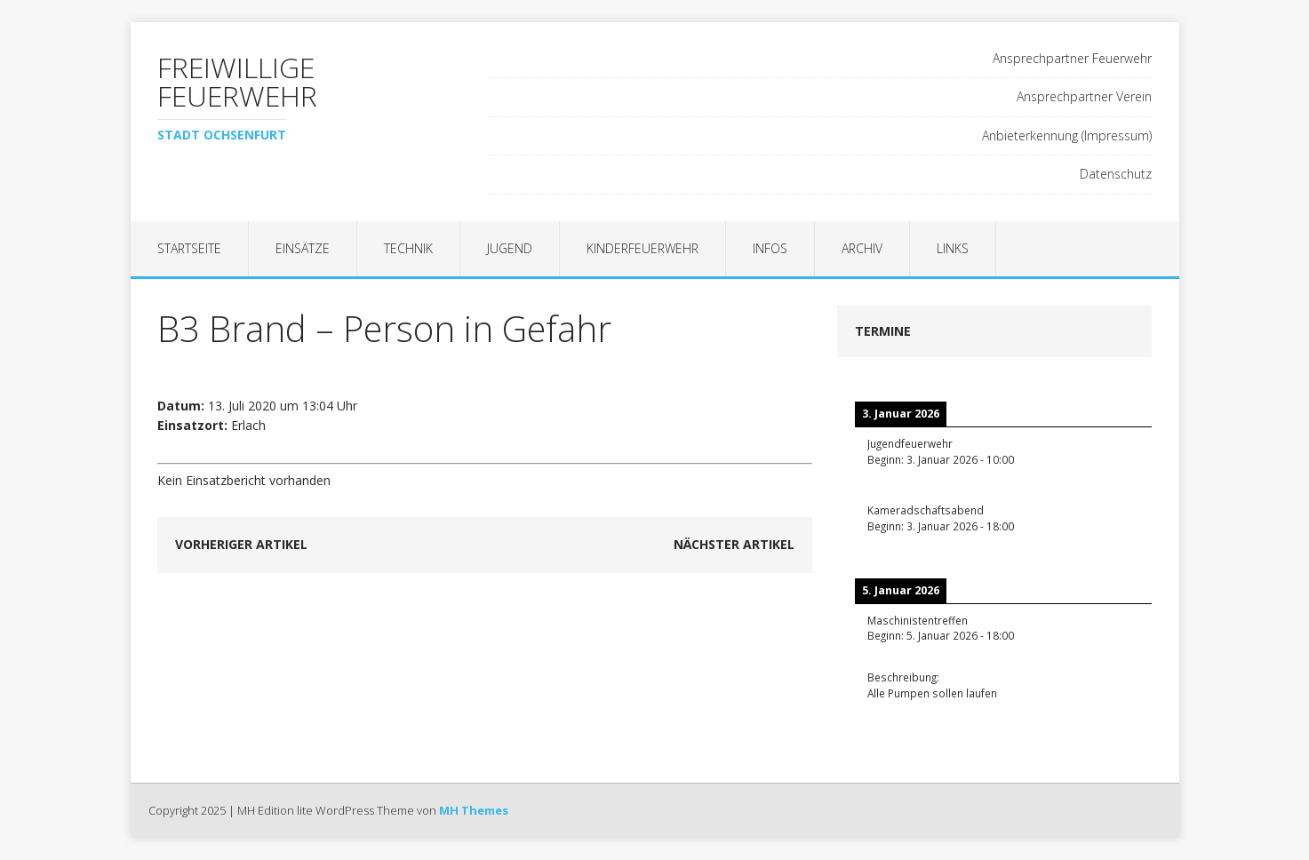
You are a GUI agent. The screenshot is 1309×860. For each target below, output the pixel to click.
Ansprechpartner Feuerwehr (1072, 58)
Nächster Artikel (734, 544)
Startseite (189, 248)
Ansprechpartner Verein (1084, 96)
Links (953, 248)
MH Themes (473, 810)
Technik (408, 248)
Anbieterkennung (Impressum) (1067, 135)
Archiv (862, 248)
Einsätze (302, 248)
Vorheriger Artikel (241, 544)
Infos (770, 248)
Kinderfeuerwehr (642, 248)
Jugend (509, 248)
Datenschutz (1116, 173)
